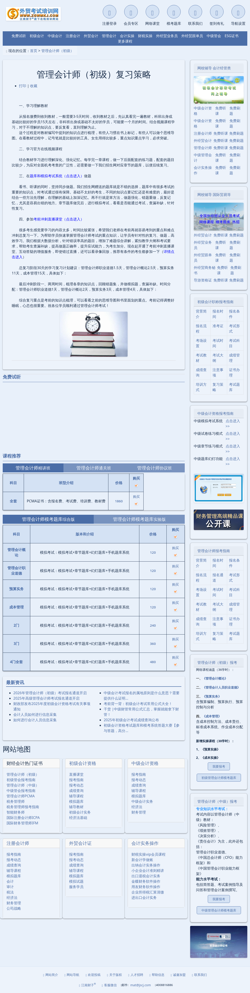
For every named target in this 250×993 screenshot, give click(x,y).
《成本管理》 (211, 716)
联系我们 (199, 974)
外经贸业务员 (167, 35)
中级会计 (55, 35)
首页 (33, 50)
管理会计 (109, 35)
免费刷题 (234, 111)
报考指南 (76, 779)
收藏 (33, 85)
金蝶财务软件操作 (145, 881)
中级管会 (214, 35)
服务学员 (76, 886)
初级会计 (37, 35)
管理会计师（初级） (57, 50)
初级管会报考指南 (21, 779)
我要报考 (219, 766)
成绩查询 (76, 790)
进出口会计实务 (144, 897)
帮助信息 (157, 974)
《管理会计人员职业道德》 (221, 687)
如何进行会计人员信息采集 (35, 719)
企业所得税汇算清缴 (147, 892)
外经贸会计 (203, 140)
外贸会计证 (80, 843)
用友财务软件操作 (145, 886)
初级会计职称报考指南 (215, 301)
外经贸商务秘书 (204, 270)
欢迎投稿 (93, 974)
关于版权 (114, 974)
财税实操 (145, 35)
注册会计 (73, 35)
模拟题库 (76, 801)
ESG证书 (231, 35)
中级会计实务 (142, 801)
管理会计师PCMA (21, 795)
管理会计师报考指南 (213, 550)
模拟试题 (76, 881)
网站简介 (50, 974)
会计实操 (127, 35)
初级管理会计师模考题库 (218, 777)
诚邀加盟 (178, 974)
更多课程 (125, 41)
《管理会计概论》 (215, 678)
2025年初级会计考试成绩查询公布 (131, 719)
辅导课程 (76, 795)
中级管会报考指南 (21, 790)
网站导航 (71, 974)
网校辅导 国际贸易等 (214, 194)
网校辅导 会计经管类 (214, 68)
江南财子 (87, 984)
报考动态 (76, 785)
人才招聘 (135, 974)
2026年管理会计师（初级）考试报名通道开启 (50, 692)
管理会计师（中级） (23, 785)
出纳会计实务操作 (145, 865)
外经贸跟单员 (192, 35)
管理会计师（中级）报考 (217, 801)
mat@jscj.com (140, 985)
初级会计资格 (82, 763)
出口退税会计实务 (145, 875)
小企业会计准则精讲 (147, 870)
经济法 (136, 806)
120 (153, 552)
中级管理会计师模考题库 (218, 910)
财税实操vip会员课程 (148, 854)
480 (153, 662)
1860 (119, 501)
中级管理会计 (203, 157)
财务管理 (138, 812)
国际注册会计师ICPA (23, 817)
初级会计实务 (80, 812)
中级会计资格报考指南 (215, 413)
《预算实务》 (211, 696)
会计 (10, 881)
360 (153, 643)
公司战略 (14, 908)
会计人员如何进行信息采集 (35, 714)
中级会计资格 (145, 763)
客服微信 (109, 985)
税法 (10, 892)
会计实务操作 (145, 843)
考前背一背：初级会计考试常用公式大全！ (138, 703)
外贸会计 (91, 35)
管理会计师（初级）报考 (217, 662)
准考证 (218, 325)
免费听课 (220, 111)
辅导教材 (76, 806)
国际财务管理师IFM (22, 823)
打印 (22, 85)
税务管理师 (16, 801)
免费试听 (19, 35)
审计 (10, 886)
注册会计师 (18, 843)
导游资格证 (203, 280)
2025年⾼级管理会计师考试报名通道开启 (46, 698)
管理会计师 (203, 147)
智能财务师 (16, 812)
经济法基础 (78, 817)
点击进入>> (233, 423)
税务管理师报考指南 (23, 806)
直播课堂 (76, 774)
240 (153, 625)
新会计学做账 (142, 859)
